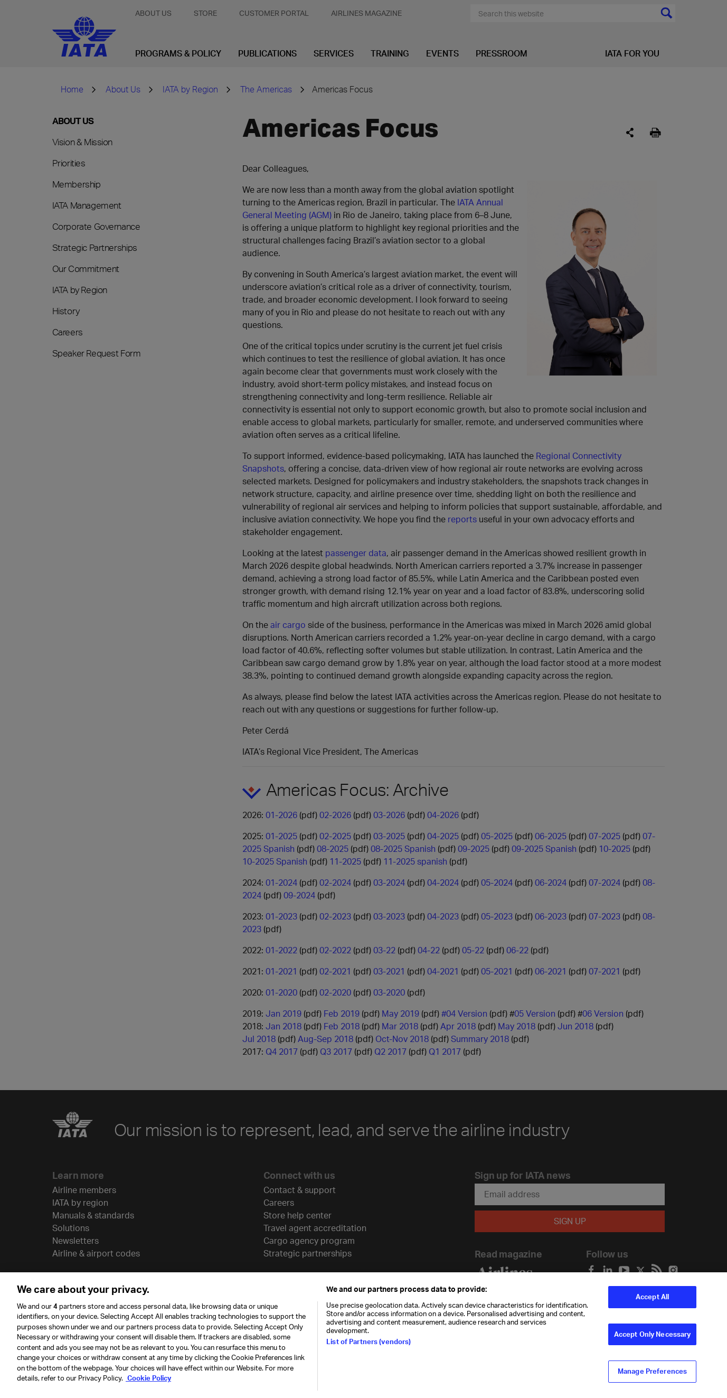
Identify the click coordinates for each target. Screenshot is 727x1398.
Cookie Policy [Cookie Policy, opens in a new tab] (148, 1384)
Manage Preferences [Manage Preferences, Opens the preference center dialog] (652, 1377)
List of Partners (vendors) (368, 1347)
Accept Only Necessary (652, 1339)
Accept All (652, 1302)
